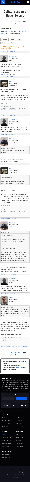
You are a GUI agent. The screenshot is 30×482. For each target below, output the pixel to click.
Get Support (16, 472)
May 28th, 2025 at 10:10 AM (8, 293)
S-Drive (4, 434)
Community (19, 431)
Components (5, 463)
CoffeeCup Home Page (14, 469)
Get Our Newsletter (7, 423)
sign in (7, 31)
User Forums (19, 443)
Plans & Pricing (5, 446)
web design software (11, 384)
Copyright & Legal (24, 472)
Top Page (5, 469)
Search (4, 39)
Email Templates (6, 457)
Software (19, 414)
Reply (18, 39)
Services (4, 431)
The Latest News (6, 420)
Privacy (3, 474)
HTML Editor (5, 382)
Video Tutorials (20, 437)
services (22, 384)
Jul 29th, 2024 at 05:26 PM (8, 115)
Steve (10, 297)
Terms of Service (16, 479)
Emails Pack (19, 417)
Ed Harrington (13, 56)
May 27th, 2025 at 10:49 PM (8, 274)
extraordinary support (17, 388)
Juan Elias (12, 138)
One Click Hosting (6, 437)
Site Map (9, 474)
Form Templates (6, 460)
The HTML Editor (16, 22)
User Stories (19, 446)
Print (12, 39)
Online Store (24, 469)
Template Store (6, 451)
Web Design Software (6, 472)
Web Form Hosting (6, 443)
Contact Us (5, 426)
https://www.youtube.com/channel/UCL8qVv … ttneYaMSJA (15, 346)
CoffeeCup (5, 414)
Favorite (14, 43)
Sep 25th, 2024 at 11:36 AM (8, 134)
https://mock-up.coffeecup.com (8, 109)
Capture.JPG (4, 74)
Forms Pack (19, 420)
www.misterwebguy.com (7, 342)
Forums (8, 22)
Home (2, 22)
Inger (10, 81)
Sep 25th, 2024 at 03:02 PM (8, 164)
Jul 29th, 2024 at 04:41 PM (8, 52)
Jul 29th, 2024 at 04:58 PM (8, 77)
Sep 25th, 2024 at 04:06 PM (8, 218)
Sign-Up (21, 398)
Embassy (18, 440)
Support (18, 434)
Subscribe (5, 43)
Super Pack (19, 423)
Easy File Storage (6, 440)
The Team (4, 417)
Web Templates (6, 454)
